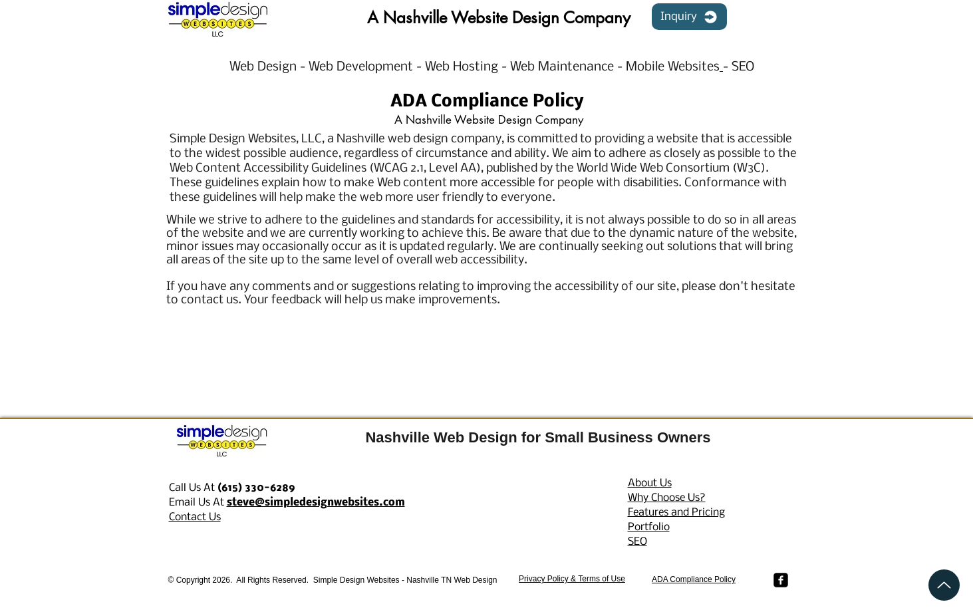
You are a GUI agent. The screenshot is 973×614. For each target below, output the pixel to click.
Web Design (264, 67)
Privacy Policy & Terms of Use (572, 578)
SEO (743, 67)
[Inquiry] (689, 16)
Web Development (362, 67)
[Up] (944, 585)
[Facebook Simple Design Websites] (780, 580)
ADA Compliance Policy (694, 579)
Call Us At (232, 488)
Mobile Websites (673, 67)
